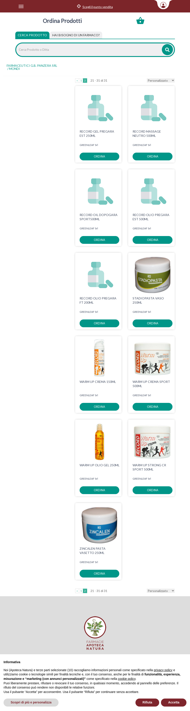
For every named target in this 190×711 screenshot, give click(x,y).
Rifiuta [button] (147, 702)
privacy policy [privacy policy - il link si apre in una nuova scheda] (163, 670)
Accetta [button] (173, 702)
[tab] (76, 35)
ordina (99, 156)
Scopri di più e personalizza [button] (31, 702)
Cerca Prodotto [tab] (32, 35)
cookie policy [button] (126, 679)
